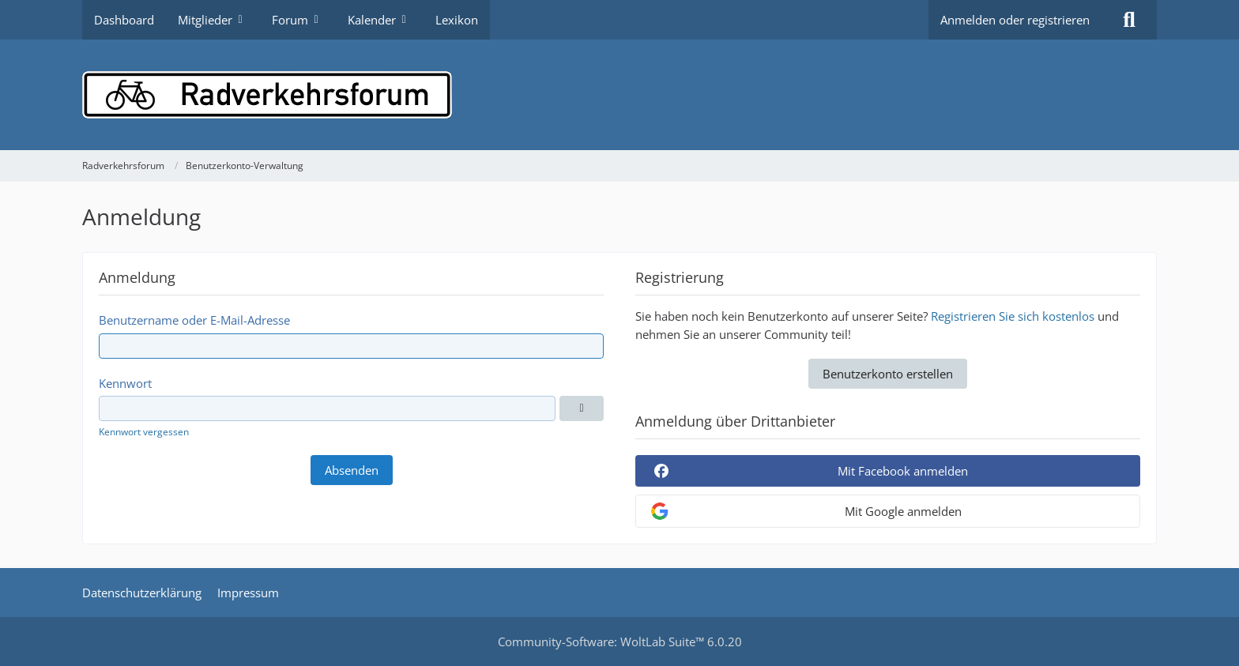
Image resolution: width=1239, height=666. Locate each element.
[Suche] (1129, 20)
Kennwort (125, 383)
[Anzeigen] (581, 408)
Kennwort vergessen (144, 431)
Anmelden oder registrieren (1015, 20)
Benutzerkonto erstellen (888, 374)
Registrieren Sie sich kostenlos (1012, 316)
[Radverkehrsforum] (619, 94)
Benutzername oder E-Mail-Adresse (194, 320)
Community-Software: (620, 641)
